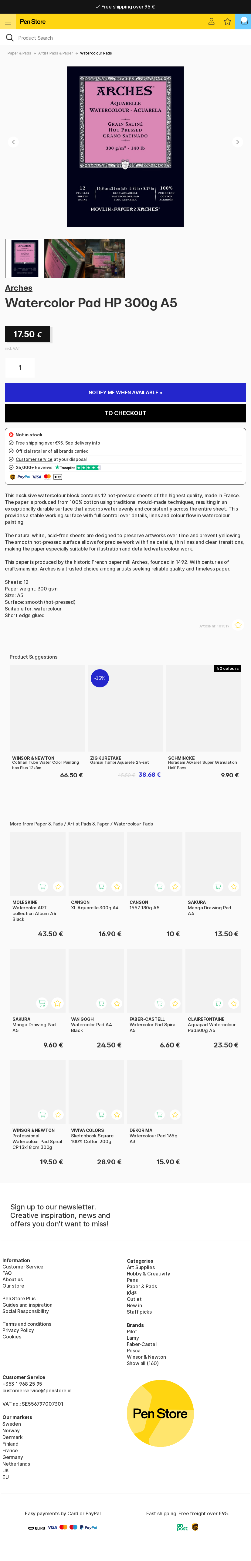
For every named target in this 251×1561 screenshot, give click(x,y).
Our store (13, 1286)
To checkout (125, 413)
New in (134, 1305)
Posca (134, 1351)
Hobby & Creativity (148, 1274)
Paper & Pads (19, 53)
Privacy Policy (18, 1330)
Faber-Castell (142, 1344)
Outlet (134, 1299)
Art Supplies (141, 1267)
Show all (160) (143, 1363)
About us (12, 1279)
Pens (132, 1280)
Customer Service (22, 1267)
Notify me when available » (125, 392)
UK (5, 1470)
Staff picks (139, 1312)
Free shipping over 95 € (125, 7)
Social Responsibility (25, 1311)
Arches (18, 288)
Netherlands (16, 1464)
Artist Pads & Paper (55, 53)
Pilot (132, 1331)
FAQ (7, 1273)
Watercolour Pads (96, 53)
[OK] (125, 37)
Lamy (133, 1338)
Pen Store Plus (19, 1298)
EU (5, 1477)
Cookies (11, 1337)
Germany (12, 1457)
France (10, 1450)
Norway (11, 1430)
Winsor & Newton (146, 1357)
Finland (10, 1444)
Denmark (12, 1437)
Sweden (11, 1424)
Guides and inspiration (27, 1305)
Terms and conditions (26, 1324)
